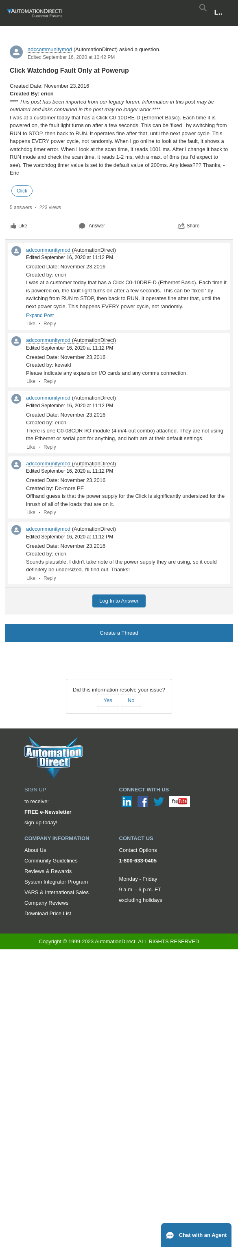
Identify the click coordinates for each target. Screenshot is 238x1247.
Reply (50, 323)
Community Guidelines (51, 861)
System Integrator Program (56, 882)
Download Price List (47, 913)
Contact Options (138, 850)
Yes (108, 700)
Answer (92, 226)
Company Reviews (46, 903)
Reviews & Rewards (48, 871)
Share (188, 226)
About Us (35, 850)
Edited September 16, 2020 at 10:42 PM (71, 57)
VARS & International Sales (56, 892)
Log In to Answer (119, 601)
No (131, 700)
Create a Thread (119, 633)
